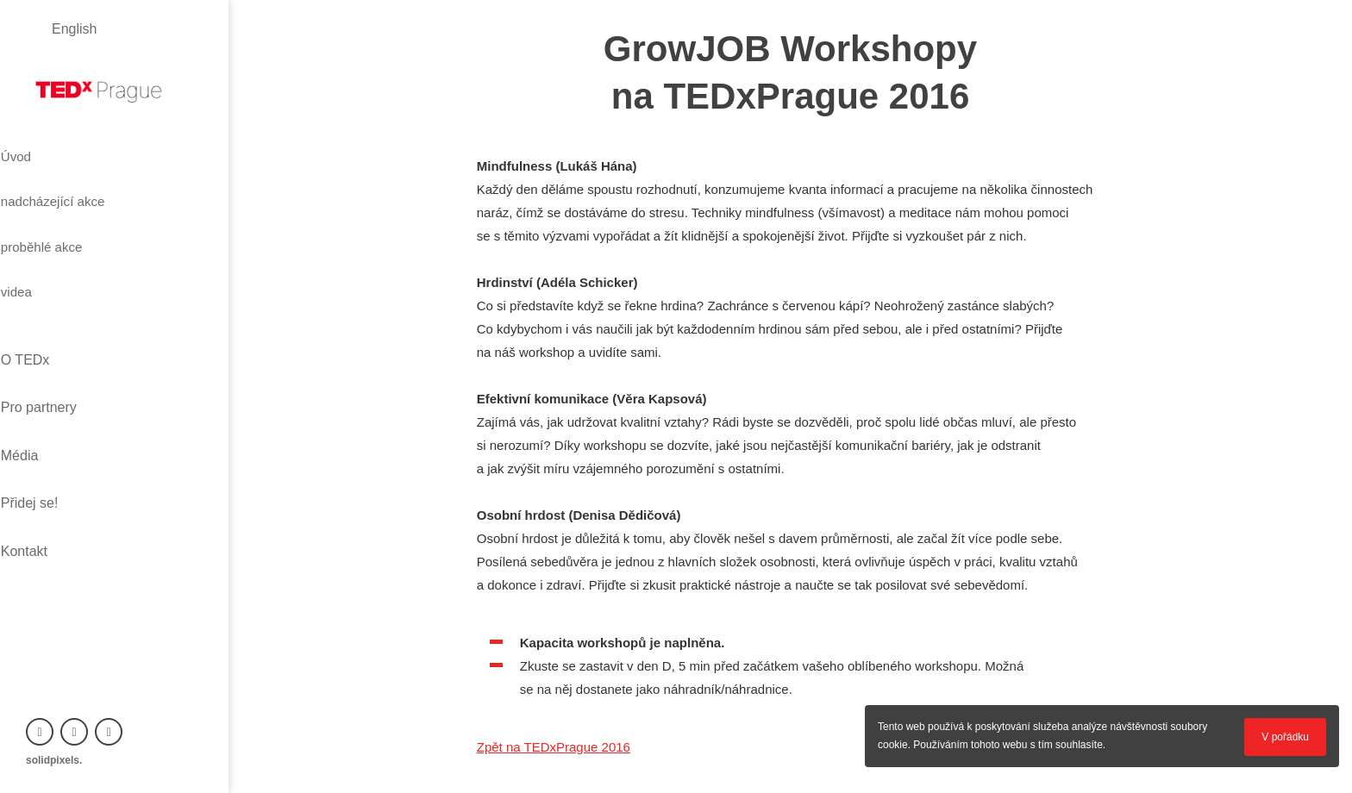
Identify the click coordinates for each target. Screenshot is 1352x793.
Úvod (45, 149)
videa (46, 242)
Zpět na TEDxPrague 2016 (553, 747)
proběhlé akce (78, 211)
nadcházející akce (91, 180)
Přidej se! (55, 381)
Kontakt (49, 410)
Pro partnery (64, 322)
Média (45, 352)
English (74, 29)
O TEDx (50, 293)
